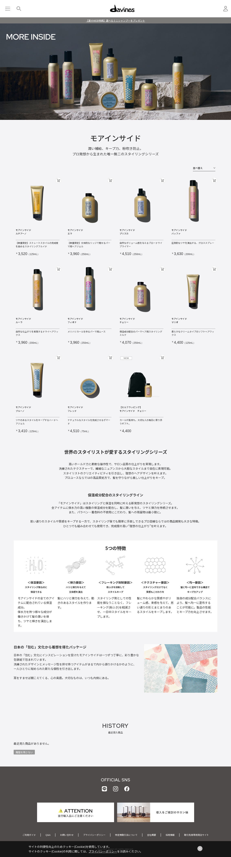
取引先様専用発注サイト (196, 834)
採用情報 (170, 834)
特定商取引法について (126, 834)
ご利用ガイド (29, 834)
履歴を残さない (24, 752)
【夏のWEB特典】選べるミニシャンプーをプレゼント (115, 20)
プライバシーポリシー (94, 834)
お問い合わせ (67, 834)
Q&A (48, 834)
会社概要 (151, 834)
